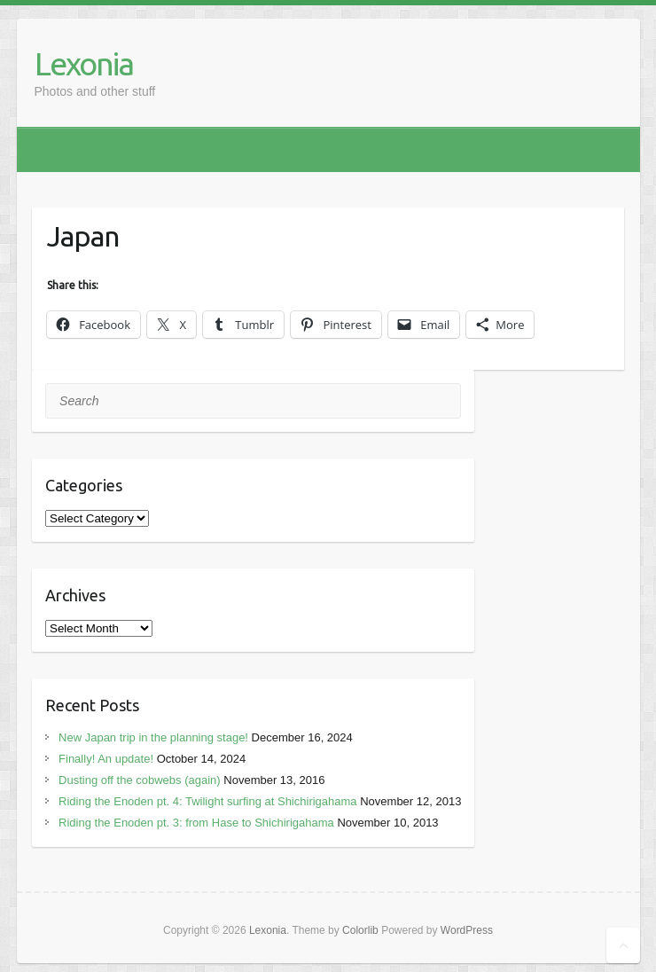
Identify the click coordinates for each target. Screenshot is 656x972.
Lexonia (84, 63)
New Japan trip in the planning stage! (153, 737)
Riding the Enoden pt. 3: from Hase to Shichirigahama (196, 822)
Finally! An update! (106, 758)
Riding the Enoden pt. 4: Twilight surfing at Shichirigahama (208, 801)
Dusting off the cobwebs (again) (140, 780)
